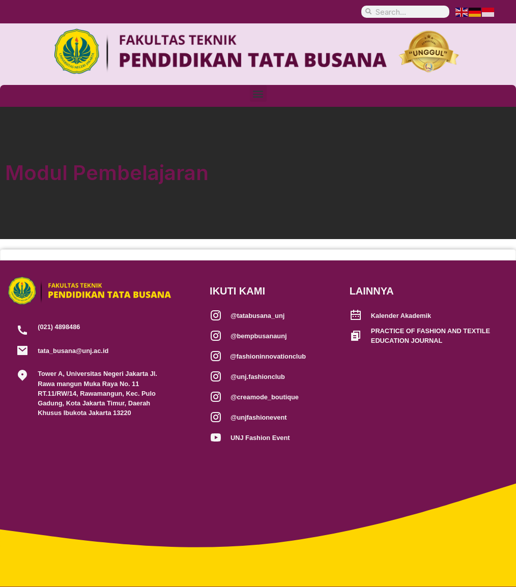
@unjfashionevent (259, 417)
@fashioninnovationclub (268, 356)
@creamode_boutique (265, 397)
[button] (258, 93)
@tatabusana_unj (257, 315)
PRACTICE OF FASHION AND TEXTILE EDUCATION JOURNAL (430, 335)
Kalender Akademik (401, 315)
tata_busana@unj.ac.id (73, 351)
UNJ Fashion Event (260, 438)
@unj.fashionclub (258, 376)
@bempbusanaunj (259, 336)
